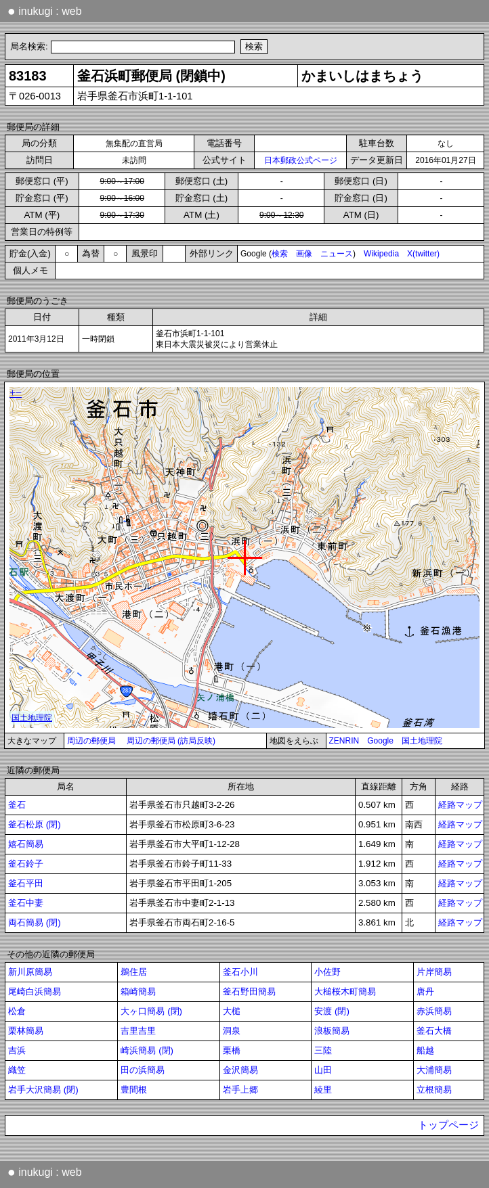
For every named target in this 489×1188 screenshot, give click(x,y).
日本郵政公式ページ (300, 160)
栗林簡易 (25, 1031)
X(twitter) (423, 253)
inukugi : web (44, 10)
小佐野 (327, 972)
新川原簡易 (30, 972)
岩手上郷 (240, 1089)
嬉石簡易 (25, 844)
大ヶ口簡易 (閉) (151, 1011)
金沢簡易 (240, 1070)
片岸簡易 (434, 972)
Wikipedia (381, 253)
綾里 (323, 1089)
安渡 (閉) (331, 1011)
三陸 (323, 1050)
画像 (304, 253)
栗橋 (231, 1050)
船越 (425, 1050)
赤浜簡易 (434, 1011)
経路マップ (460, 805)
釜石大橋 (434, 1031)
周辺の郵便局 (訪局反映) (171, 741)
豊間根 (134, 1089)
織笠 (17, 1070)
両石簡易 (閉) (34, 922)
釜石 (17, 805)
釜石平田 (25, 883)
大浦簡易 (434, 1070)
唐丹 (425, 991)
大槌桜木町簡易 (345, 991)
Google (380, 741)
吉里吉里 (138, 1031)
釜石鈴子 (25, 864)
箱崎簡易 (138, 991)
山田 (323, 1070)
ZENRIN (344, 741)
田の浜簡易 (143, 1070)
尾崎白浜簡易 (34, 991)
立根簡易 (434, 1089)
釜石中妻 (25, 903)
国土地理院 (422, 741)
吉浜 (17, 1050)
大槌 (231, 1011)
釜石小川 (240, 972)
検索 (280, 253)
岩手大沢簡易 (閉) (43, 1089)
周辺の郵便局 (91, 741)
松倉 (17, 1011)
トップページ (448, 1125)
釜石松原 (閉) (34, 824)
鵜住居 (134, 972)
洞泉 (231, 1031)
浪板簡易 (331, 1031)
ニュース (336, 253)
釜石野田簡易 (249, 991)
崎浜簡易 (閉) (147, 1050)
